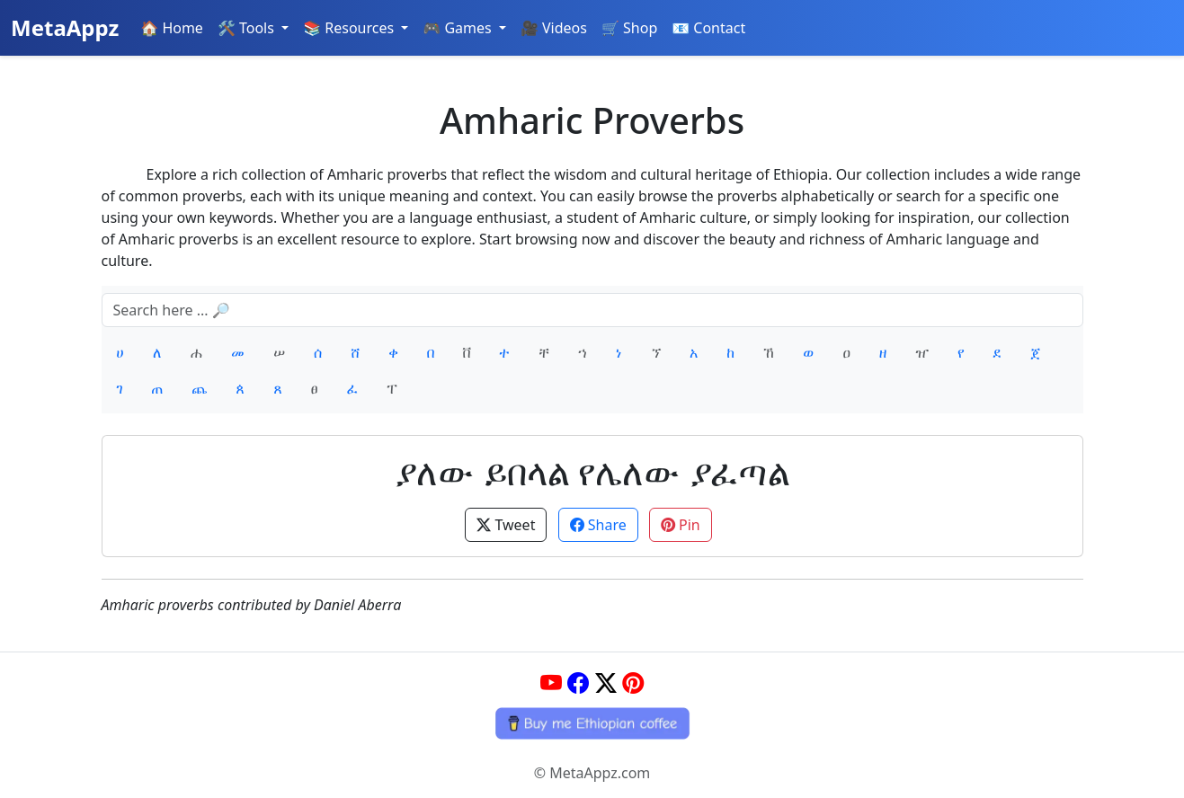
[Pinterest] (633, 682)
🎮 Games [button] (459, 28)
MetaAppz (65, 27)
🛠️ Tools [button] (248, 28)
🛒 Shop (629, 28)
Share (598, 525)
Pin (680, 525)
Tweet (505, 525)
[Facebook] (578, 682)
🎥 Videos (554, 28)
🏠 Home (171, 28)
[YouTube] (551, 682)
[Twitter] (606, 682)
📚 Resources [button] (350, 28)
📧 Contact (708, 28)
